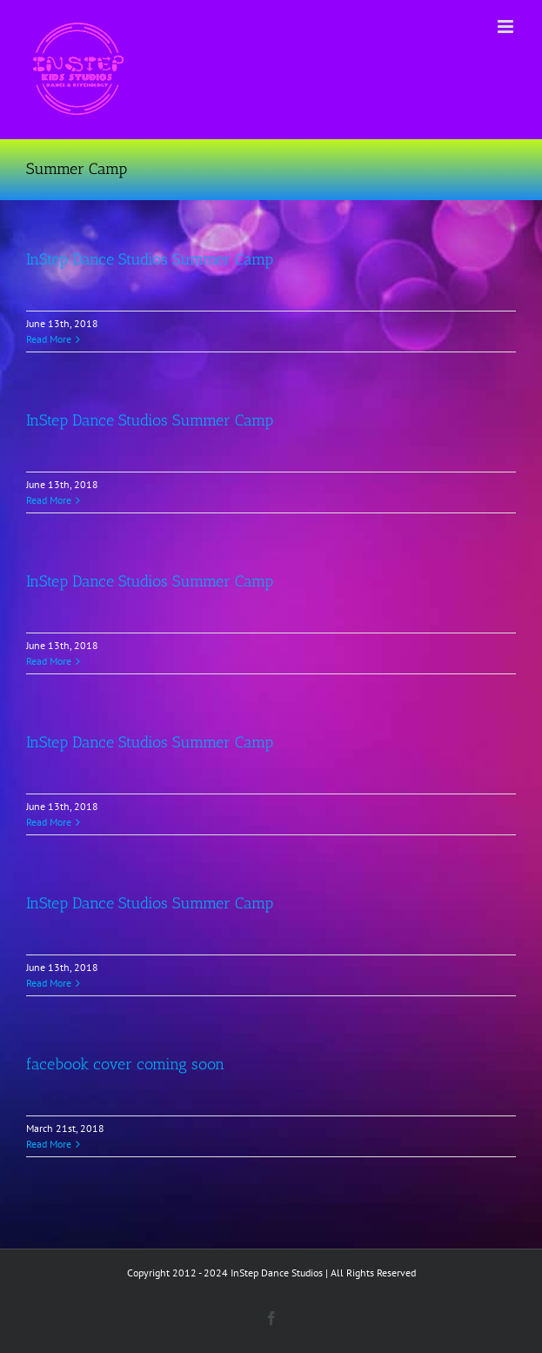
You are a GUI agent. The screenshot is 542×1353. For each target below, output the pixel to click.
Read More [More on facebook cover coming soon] (48, 1143)
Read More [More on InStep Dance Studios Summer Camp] (48, 338)
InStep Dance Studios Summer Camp (149, 259)
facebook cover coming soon (125, 1064)
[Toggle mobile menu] (507, 26)
